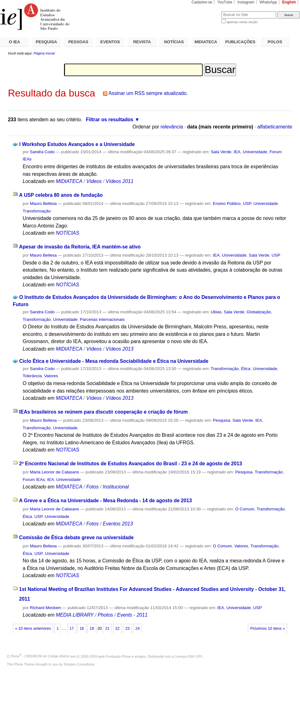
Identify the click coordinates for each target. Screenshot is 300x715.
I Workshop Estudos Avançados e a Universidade (77, 144)
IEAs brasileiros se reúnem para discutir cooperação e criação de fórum (103, 412)
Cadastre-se (201, 2)
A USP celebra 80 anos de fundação (61, 195)
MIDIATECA (206, 41)
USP (247, 203)
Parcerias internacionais (102, 319)
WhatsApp (268, 2)
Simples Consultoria (78, 664)
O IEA (14, 41)
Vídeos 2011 (119, 181)
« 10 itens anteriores (33, 628)
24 (137, 628)
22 (117, 628)
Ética (245, 368)
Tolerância (32, 375)
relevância (171, 126)
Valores (51, 375)
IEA (237, 151)
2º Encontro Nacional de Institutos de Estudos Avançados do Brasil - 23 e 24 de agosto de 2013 (130, 463)
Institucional (116, 486)
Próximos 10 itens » (267, 628)
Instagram (246, 2)
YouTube (225, 2)
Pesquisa (221, 420)
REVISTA (142, 41)
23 (127, 628)
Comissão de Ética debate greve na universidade (76, 537)
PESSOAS (78, 41)
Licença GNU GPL (188, 656)
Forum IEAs (34, 479)
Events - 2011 (132, 615)
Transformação (37, 211)
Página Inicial (44, 53)
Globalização (259, 312)
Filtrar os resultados (109, 119)
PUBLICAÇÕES (240, 41)
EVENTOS (110, 41)
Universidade (255, 151)
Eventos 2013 (118, 523)
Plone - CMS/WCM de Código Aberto (40, 656)
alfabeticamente (274, 126)
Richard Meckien (45, 607)
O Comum (244, 509)
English (289, 2)
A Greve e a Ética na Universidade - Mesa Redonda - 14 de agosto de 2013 (105, 500)
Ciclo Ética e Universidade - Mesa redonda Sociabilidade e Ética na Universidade (113, 361)
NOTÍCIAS (174, 41)
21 (107, 628)
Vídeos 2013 (119, 349)
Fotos (92, 486)
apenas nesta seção (242, 22)
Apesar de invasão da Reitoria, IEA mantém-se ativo (80, 246)
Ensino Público (226, 203)
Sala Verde (221, 151)
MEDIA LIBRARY (75, 615)
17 (71, 628)
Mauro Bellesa (43, 203)
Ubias (216, 312)
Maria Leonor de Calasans (54, 472)
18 (81, 628)
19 (91, 628)
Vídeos (94, 181)
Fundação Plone (118, 656)
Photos (105, 615)
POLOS (275, 41)
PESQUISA (46, 41)
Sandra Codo (42, 151)
